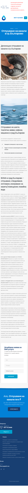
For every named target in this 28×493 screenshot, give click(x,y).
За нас (1, 464)
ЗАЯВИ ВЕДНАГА (14, 409)
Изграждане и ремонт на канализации (10, 439)
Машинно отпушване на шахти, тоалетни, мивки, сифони (14, 457)
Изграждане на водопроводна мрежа (10, 447)
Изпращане (11, 376)
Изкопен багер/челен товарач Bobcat (10, 449)
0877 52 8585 (18, 18)
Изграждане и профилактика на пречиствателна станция (14, 451)
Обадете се (6, 431)
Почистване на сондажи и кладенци (10, 445)
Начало (11, 28)
